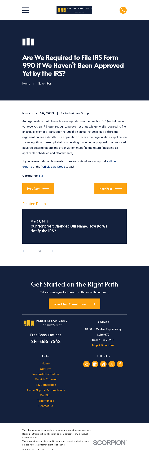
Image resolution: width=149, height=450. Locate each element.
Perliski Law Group (53, 166)
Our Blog (45, 395)
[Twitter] (111, 364)
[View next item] (49, 251)
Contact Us (45, 406)
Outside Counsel (45, 379)
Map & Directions (103, 345)
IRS (41, 175)
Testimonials (45, 400)
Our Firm (45, 369)
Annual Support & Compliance (46, 390)
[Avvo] (103, 364)
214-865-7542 (45, 341)
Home (46, 363)
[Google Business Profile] (95, 364)
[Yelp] (86, 364)
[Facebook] (120, 364)
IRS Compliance (46, 384)
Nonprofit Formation (45, 374)
